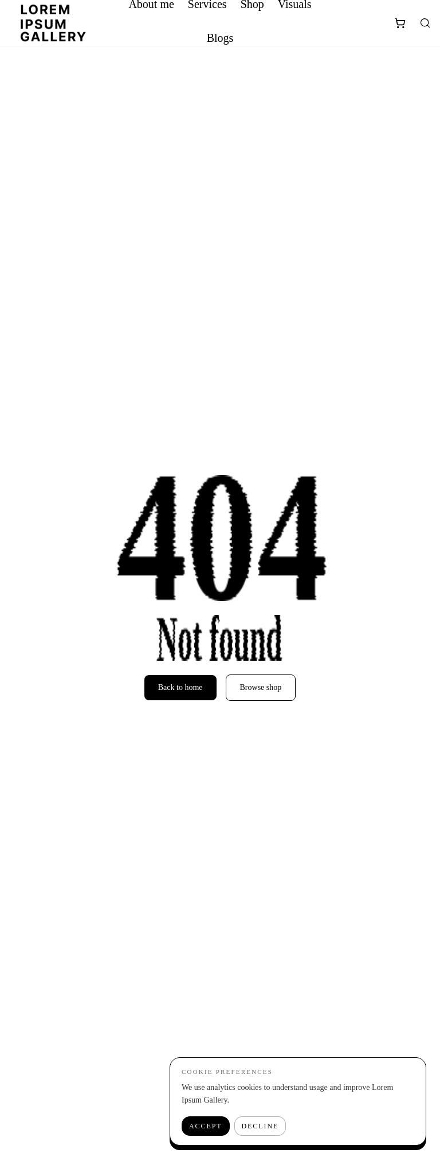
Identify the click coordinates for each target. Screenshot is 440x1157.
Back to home (180, 687)
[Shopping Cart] (400, 23)
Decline (260, 1126)
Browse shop (261, 687)
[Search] (425, 23)
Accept (205, 1126)
